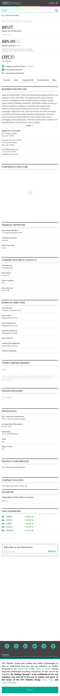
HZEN (8, 524)
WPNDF (9, 531)
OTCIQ (51, 3)
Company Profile (28, 81)
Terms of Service (43, 669)
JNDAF (9, 517)
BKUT (18, 22)
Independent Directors (14, 74)
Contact (5, 655)
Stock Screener (10, 16)
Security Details (43, 81)
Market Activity (6, 22)
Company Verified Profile (19, 66)
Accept (30, 690)
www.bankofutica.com (10, 150)
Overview (7, 81)
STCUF (9, 528)
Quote (16, 81)
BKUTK (4, 502)
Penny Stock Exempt (13, 70)
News (55, 81)
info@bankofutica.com (10, 155)
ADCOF (9, 521)
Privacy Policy (24, 669)
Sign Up (52, 553)
